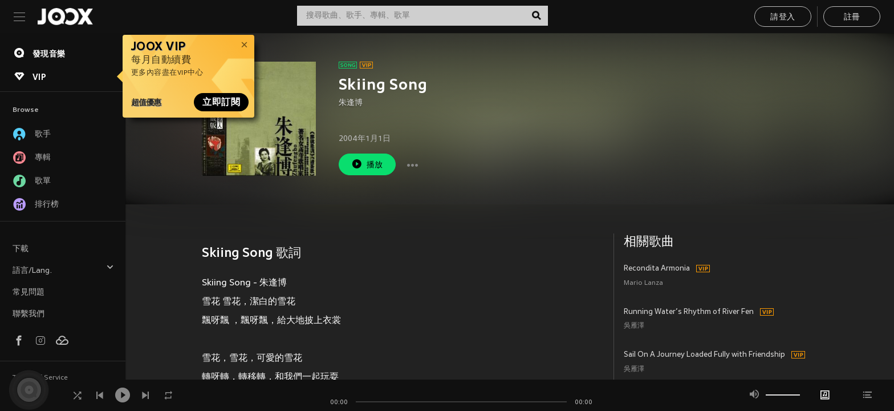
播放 (367, 164)
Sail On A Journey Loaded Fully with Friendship (704, 355)
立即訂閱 (221, 102)
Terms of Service (40, 378)
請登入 (782, 17)
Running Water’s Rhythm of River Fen (689, 312)
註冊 (852, 17)
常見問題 (28, 292)
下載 (21, 249)
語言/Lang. (63, 269)
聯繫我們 (28, 314)
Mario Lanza (643, 283)
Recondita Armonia (657, 269)
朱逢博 (351, 103)
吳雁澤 (634, 326)
